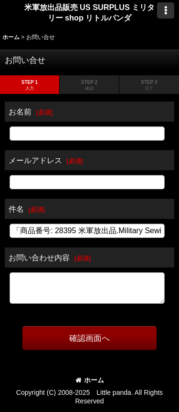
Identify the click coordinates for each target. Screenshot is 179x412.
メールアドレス (35, 160)
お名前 (20, 111)
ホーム (89, 380)
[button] (165, 10)
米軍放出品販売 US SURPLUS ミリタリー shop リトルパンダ (89, 12)
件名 (16, 209)
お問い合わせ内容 (39, 257)
